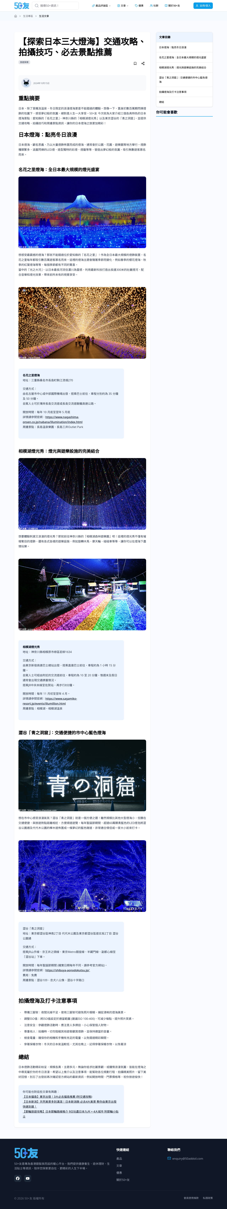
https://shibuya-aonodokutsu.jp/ (67, 970)
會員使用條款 (191, 1198)
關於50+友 (172, 5)
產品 (119, 1159)
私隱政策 (208, 1198)
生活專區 (28, 16)
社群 (154, 5)
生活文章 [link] (44, 16)
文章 (119, 1166)
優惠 (139, 5)
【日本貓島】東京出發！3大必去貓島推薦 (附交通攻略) (57, 1097)
